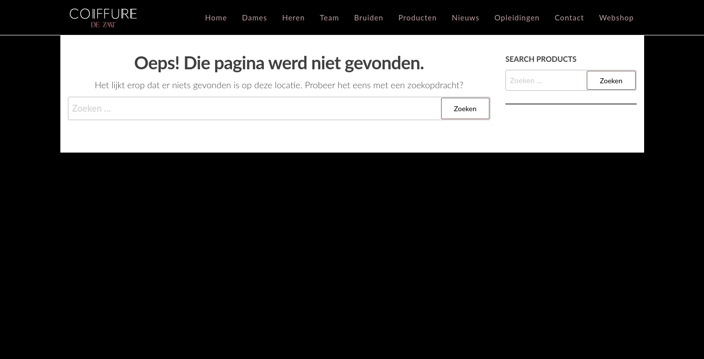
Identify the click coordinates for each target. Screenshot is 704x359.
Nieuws (465, 17)
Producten (417, 17)
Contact (569, 17)
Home (216, 17)
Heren (293, 17)
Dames (254, 17)
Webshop (616, 17)
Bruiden (369, 17)
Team (329, 17)
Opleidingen (517, 17)
